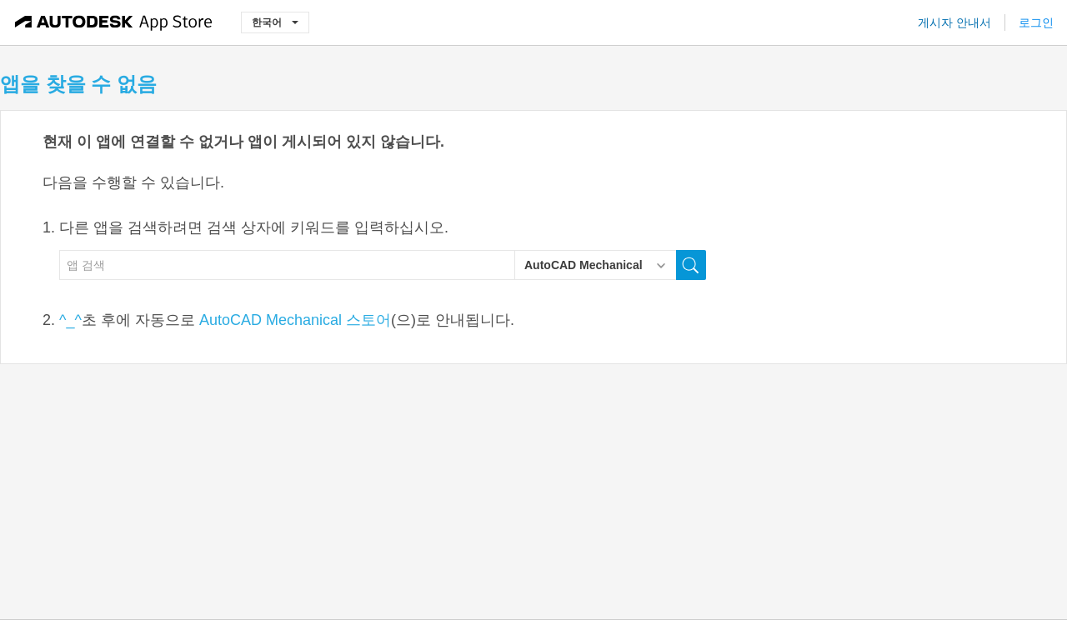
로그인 (1036, 22)
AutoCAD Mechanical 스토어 (295, 320)
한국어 (275, 22)
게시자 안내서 (954, 22)
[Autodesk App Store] (113, 22)
